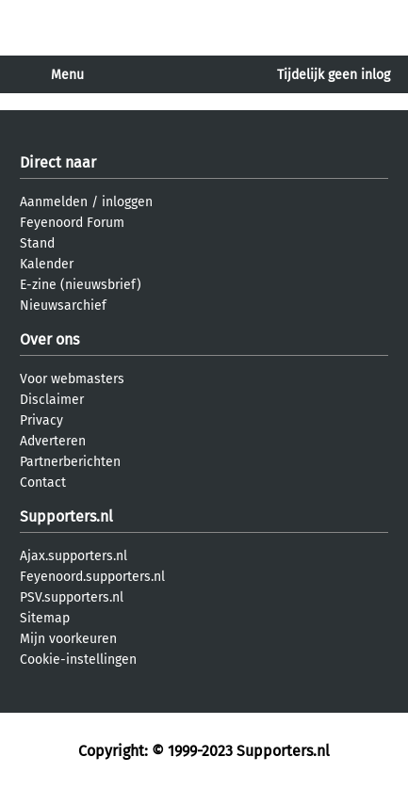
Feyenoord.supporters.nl (92, 577)
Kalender (46, 264)
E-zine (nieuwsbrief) (80, 285)
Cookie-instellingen (78, 660)
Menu (67, 75)
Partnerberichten (70, 462)
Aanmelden (54, 202)
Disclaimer (52, 400)
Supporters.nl (66, 516)
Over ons (49, 339)
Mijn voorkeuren (68, 639)
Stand (37, 243)
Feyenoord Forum (72, 223)
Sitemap (45, 618)
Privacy (41, 420)
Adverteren (53, 441)
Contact (43, 483)
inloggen (127, 202)
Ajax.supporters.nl (73, 556)
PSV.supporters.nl (71, 597)
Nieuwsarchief (63, 306)
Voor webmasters (72, 379)
